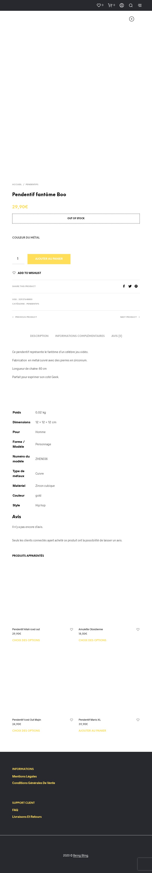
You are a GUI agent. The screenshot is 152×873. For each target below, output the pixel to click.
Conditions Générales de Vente (33, 783)
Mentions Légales (24, 776)
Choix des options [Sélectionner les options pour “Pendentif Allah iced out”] (26, 640)
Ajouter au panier (49, 259)
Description (39, 336)
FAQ (15, 810)
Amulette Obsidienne (91, 629)
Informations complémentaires (80, 336)
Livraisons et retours (27, 816)
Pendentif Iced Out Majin (26, 719)
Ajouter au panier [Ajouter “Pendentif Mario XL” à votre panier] (92, 731)
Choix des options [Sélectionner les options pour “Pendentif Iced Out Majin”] (26, 731)
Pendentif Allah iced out (26, 629)
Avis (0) (116, 336)
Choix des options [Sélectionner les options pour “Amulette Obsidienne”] (92, 640)
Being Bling (80, 855)
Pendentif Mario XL (90, 719)
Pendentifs (32, 185)
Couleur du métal (26, 237)
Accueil (17, 185)
